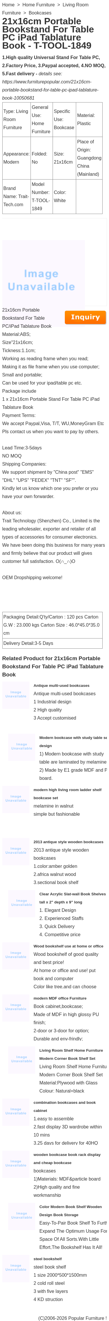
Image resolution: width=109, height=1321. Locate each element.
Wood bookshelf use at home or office (68, 946)
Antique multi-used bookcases (62, 685)
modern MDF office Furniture (60, 998)
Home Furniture (38, 4)
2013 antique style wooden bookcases (68, 842)
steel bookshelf (48, 1259)
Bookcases (40, 12)
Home (8, 4)
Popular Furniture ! (87, 1318)
